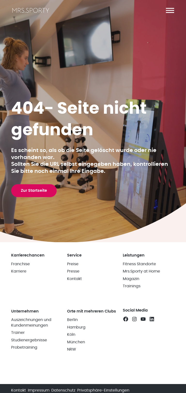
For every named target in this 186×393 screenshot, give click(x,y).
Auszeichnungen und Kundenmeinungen (31, 322)
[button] (170, 10)
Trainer (18, 333)
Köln (71, 335)
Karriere (18, 271)
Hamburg (76, 327)
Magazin (131, 279)
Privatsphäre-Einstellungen (103, 390)
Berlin (72, 320)
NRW (71, 349)
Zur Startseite (34, 190)
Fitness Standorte (139, 264)
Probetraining (24, 347)
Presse (73, 271)
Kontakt (74, 279)
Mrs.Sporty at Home (141, 271)
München (76, 342)
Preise (72, 264)
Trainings (131, 286)
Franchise (20, 264)
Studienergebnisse (29, 340)
